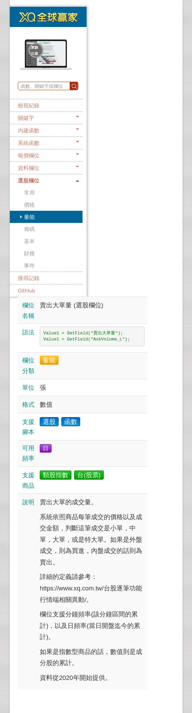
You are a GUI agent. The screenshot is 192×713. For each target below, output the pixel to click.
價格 (29, 204)
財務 (29, 253)
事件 (29, 265)
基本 (29, 241)
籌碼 (29, 229)
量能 (29, 216)
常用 (29, 192)
